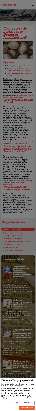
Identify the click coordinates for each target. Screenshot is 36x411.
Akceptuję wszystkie (27, 407)
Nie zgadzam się (28, 403)
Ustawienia (14, 403)
